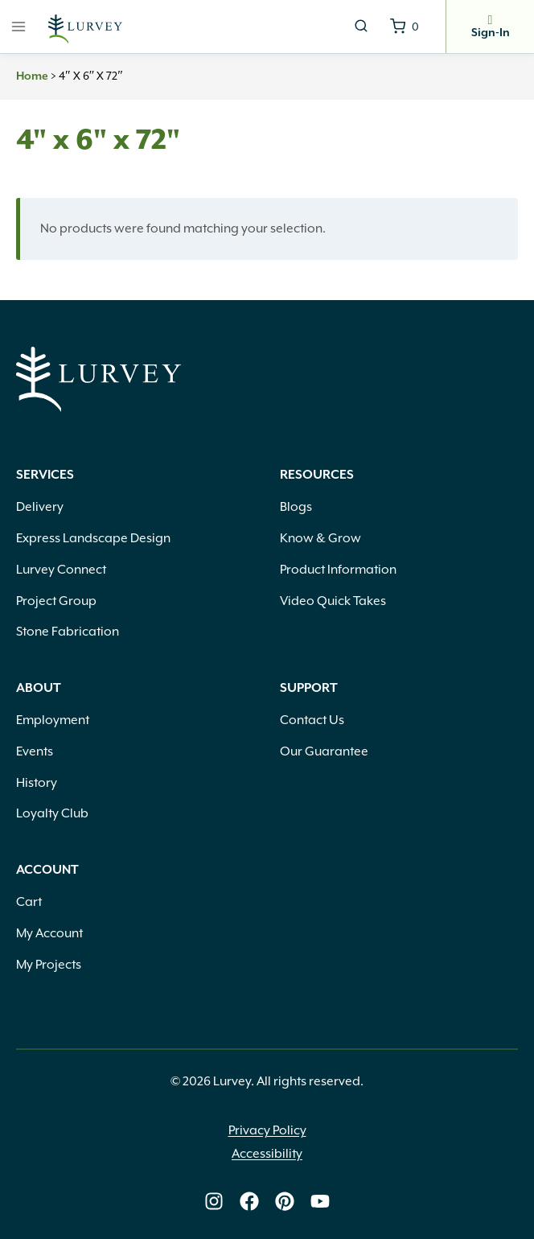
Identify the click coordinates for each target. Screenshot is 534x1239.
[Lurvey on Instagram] (214, 1201)
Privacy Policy (267, 1130)
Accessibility (267, 1153)
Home (32, 76)
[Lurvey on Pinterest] (284, 1201)
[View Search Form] (361, 26)
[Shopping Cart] (404, 26)
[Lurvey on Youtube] (320, 1201)
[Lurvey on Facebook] (249, 1201)
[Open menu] (19, 26)
